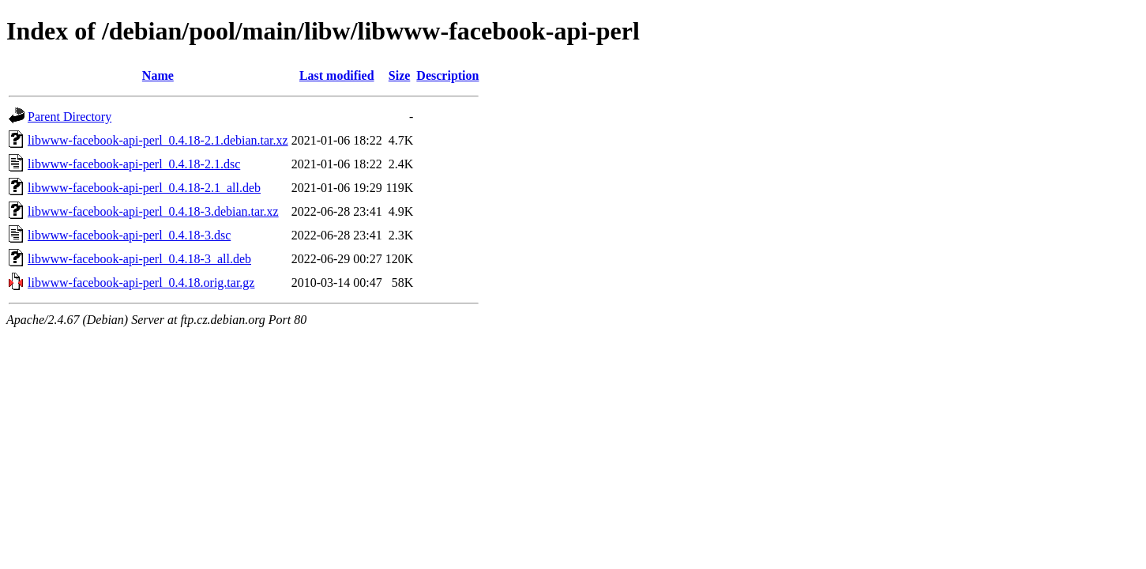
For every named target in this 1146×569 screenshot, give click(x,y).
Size (400, 75)
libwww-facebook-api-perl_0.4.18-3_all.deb (139, 259)
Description (447, 75)
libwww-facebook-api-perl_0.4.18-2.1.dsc (134, 164)
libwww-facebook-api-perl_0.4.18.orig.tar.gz (141, 282)
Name (158, 75)
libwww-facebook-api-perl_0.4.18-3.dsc (129, 235)
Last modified (336, 75)
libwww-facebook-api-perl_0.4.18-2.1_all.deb (144, 187)
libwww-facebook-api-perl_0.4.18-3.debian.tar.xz (153, 211)
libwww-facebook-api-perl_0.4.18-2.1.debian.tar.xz (158, 140)
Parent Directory (69, 116)
